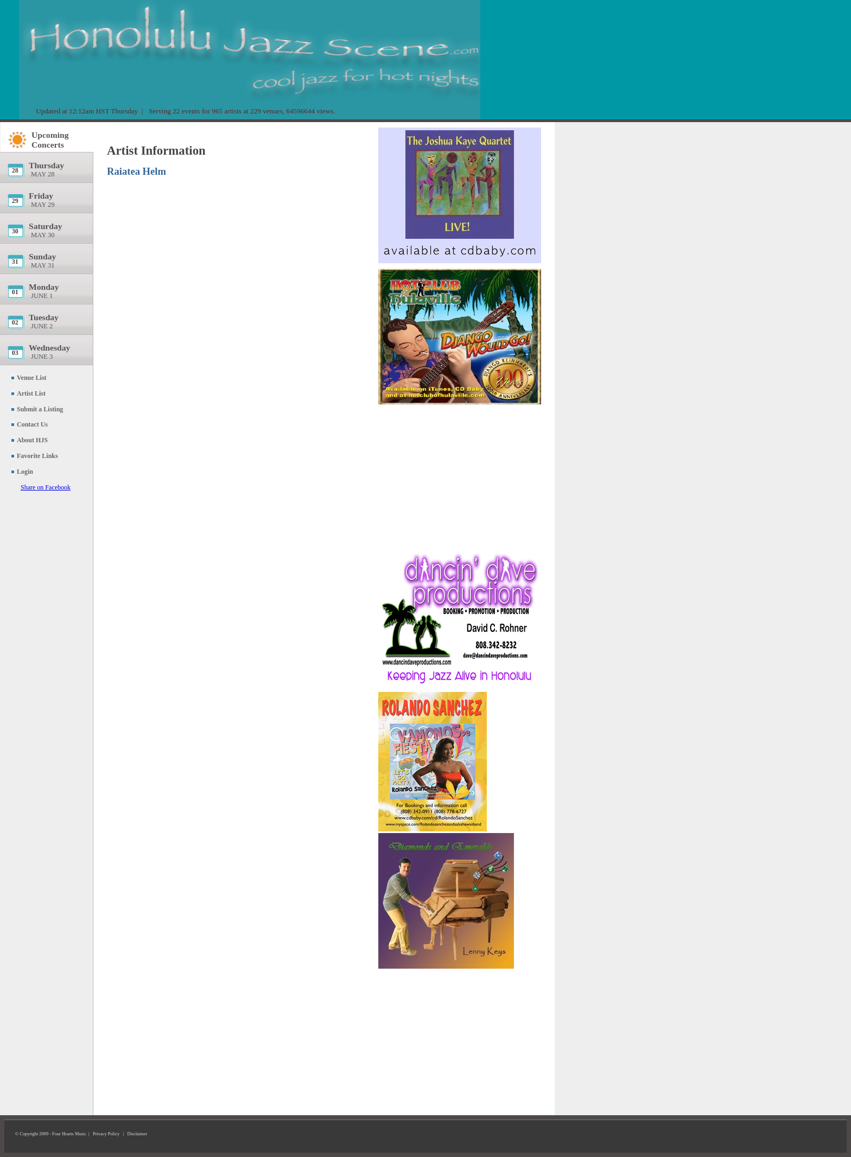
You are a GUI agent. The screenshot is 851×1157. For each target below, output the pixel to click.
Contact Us (32, 424)
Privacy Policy (106, 1133)
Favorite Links (37, 456)
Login (25, 471)
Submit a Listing (40, 409)
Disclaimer (137, 1133)
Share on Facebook (46, 487)
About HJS (32, 440)
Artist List (31, 393)
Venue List (32, 378)
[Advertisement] (459, 475)
